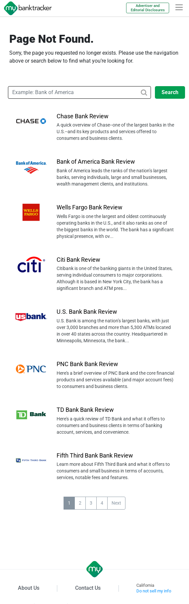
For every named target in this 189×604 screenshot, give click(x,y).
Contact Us (88, 588)
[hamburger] (179, 7)
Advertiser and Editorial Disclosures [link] (148, 8)
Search (170, 92)
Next (116, 503)
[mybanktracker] (26, 8)
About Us (28, 588)
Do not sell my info (153, 590)
